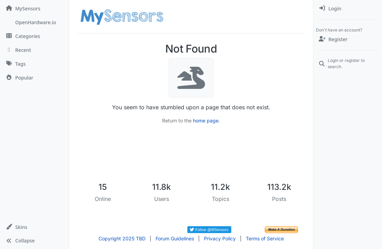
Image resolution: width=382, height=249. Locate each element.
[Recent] (34, 49)
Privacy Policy (220, 238)
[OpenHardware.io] (34, 22)
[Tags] (34, 63)
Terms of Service (265, 238)
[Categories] (34, 36)
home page (205, 120)
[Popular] (34, 77)
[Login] (347, 8)
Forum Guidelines (175, 238)
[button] (34, 226)
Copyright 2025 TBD (122, 238)
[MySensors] (34, 8)
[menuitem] (347, 8)
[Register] (347, 39)
